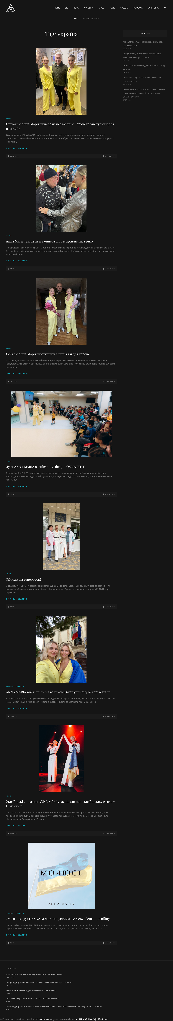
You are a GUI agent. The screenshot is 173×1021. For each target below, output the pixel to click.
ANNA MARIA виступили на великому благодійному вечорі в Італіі (58, 692)
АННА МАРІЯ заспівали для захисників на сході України (31, 990)
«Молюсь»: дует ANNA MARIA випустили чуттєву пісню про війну (58, 918)
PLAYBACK (137, 8)
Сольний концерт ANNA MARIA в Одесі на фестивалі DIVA (32, 998)
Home (76, 18)
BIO (66, 8)
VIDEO (101, 8)
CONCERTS (88, 8)
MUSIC (112, 8)
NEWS (76, 8)
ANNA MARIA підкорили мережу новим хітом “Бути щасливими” (34, 974)
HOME (57, 8)
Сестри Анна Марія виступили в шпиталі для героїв (47, 354)
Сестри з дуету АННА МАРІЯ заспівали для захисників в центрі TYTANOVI (39, 982)
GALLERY (124, 8)
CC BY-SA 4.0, (42, 1019)
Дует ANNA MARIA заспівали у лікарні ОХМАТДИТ (45, 466)
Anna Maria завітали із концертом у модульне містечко (49, 241)
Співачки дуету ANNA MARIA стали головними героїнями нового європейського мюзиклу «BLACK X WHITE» (144, 93)
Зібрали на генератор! (23, 579)
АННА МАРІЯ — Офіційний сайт (92, 1019)
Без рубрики (18, 686)
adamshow (110, 156)
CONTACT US (153, 8)
